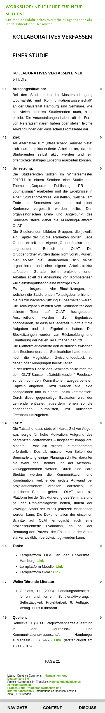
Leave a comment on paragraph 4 (96, 424)
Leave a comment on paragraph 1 (96, 90)
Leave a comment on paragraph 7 (96, 582)
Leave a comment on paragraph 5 (96, 546)
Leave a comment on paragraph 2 (96, 138)
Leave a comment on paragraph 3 (96, 169)
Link (40, 561)
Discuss (87, 707)
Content (52, 707)
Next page (93, 32)
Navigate (17, 707)
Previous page (12, 32)
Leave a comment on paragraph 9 (96, 618)
